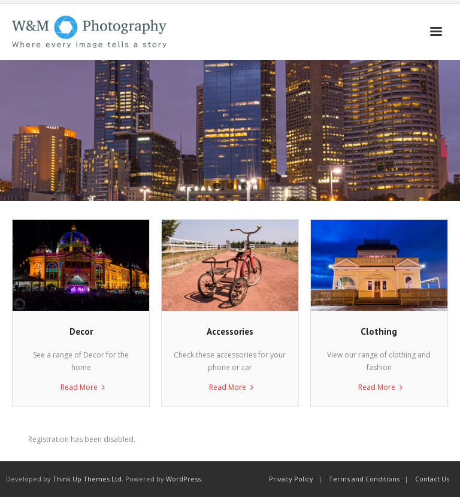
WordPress (183, 478)
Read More (79, 387)
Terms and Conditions (364, 478)
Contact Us (432, 478)
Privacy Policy (291, 478)
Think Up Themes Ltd (87, 478)
